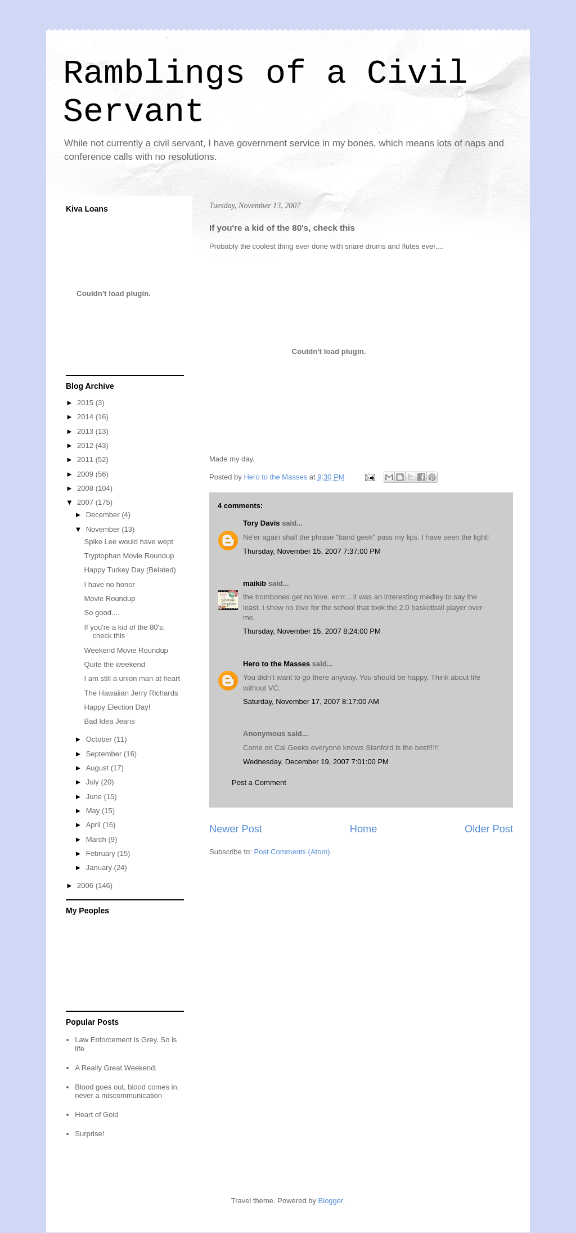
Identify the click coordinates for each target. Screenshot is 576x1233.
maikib (254, 583)
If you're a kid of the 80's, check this (124, 631)
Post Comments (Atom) (292, 852)
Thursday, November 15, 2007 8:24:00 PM (312, 631)
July (93, 782)
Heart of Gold (96, 1114)
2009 (86, 474)
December (104, 514)
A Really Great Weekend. (116, 1068)
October (100, 739)
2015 (86, 402)
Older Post (489, 829)
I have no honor (109, 584)
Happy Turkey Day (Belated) (130, 570)
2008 (86, 488)
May (94, 810)
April (94, 824)
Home (363, 829)
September (105, 754)
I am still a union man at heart (132, 678)
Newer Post (235, 829)
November (104, 529)
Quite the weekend (114, 664)
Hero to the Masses (276, 664)
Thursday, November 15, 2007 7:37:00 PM (312, 551)
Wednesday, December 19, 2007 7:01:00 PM (316, 761)
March (97, 839)
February (102, 853)
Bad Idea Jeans (109, 721)
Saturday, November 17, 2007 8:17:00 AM (311, 701)
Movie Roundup (109, 598)
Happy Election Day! (117, 707)
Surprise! (89, 1133)
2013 (86, 431)
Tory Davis (261, 523)
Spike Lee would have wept (128, 541)
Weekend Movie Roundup (126, 650)
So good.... (101, 612)
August (98, 768)
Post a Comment (259, 782)
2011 (86, 459)
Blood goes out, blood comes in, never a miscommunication (127, 1091)
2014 (86, 417)
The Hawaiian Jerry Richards (131, 693)
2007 (86, 502)
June (95, 796)
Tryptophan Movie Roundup (129, 556)
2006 (86, 885)
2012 (86, 445)
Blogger (330, 1200)
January (100, 867)
